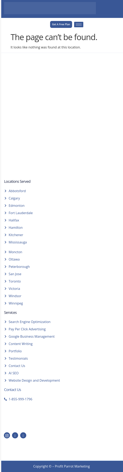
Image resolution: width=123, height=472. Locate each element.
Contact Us (12, 389)
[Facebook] (23, 435)
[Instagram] (7, 435)
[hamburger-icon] (78, 24)
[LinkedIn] (15, 435)
